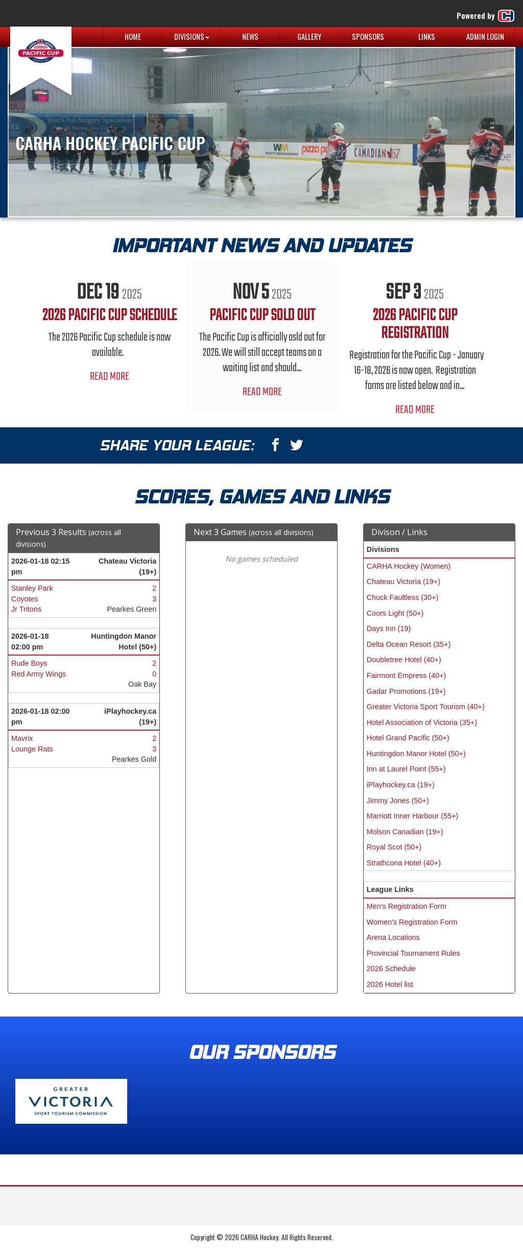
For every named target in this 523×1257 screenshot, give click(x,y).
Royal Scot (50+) (394, 847)
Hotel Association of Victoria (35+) (422, 722)
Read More (109, 377)
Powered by (486, 16)
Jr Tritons (26, 609)
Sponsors (368, 36)
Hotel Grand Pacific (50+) (408, 738)
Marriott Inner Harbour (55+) (413, 816)
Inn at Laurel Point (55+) (406, 769)
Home (133, 36)
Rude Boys (29, 663)
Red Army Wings (38, 674)
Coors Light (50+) (395, 613)
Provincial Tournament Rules (413, 953)
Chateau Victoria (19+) (403, 581)
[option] (109, 328)
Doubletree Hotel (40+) (404, 660)
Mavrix (22, 738)
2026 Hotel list (390, 984)
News (250, 36)
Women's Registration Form (412, 922)
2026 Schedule (391, 968)
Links (426, 36)
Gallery (309, 36)
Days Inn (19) (389, 628)
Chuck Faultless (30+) (402, 597)
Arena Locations (393, 937)
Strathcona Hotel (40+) (404, 863)
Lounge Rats (32, 749)
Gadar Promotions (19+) (406, 691)
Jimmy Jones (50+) (398, 800)
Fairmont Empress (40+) (406, 675)
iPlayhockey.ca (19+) (401, 785)
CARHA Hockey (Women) (408, 566)
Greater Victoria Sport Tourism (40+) (426, 707)
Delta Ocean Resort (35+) (408, 644)
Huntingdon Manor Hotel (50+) (416, 754)
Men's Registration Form (406, 906)
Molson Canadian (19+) (405, 832)
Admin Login (485, 36)
